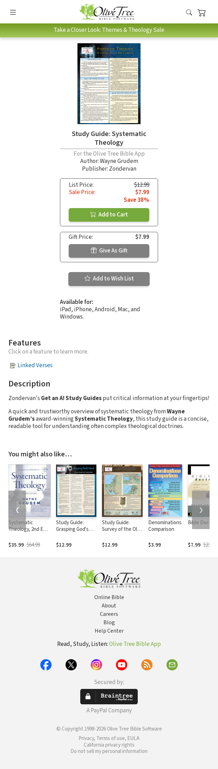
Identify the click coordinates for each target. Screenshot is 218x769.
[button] (189, 13)
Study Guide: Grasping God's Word (72, 529)
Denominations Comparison (165, 526)
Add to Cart (109, 215)
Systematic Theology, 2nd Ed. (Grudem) (27, 529)
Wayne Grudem (119, 161)
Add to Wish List (109, 279)
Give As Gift (109, 251)
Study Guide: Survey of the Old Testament (121, 529)
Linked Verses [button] (35, 365)
